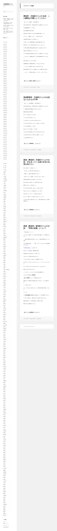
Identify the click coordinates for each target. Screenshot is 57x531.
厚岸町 (4, 244)
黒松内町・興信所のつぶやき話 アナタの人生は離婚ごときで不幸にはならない (8, 19)
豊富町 (4, 475)
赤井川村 (4, 481)
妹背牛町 (4, 276)
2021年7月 (5, 56)
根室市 (4, 355)
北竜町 (4, 230)
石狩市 (4, 423)
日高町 (4, 332)
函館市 (4, 215)
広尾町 (4, 307)
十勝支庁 (4, 233)
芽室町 (4, 464)
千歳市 (4, 235)
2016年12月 (5, 151)
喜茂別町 (4, 255)
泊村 (4, 378)
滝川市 (4, 404)
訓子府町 (4, 473)
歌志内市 (4, 368)
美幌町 (4, 452)
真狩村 (4, 420)
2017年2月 (5, 148)
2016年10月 (5, 155)
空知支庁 (4, 439)
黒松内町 (4, 515)
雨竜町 (4, 502)
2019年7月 (5, 96)
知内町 (4, 421)
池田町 (4, 375)
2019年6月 (5, 98)
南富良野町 (5, 237)
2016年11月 (5, 153)
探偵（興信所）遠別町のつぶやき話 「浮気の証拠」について (36, 227)
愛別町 (4, 317)
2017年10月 (5, 133)
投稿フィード (5, 523)
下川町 (4, 188)
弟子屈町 (4, 309)
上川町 (4, 183)
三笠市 (4, 174)
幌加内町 (4, 300)
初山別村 (4, 217)
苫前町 (4, 466)
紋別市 (4, 441)
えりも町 (4, 165)
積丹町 (4, 438)
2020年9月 (5, 71)
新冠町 (4, 323)
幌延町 (4, 301)
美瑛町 (4, 455)
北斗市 (4, 228)
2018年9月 (5, 114)
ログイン (4, 521)
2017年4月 (5, 144)
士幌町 (4, 260)
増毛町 (4, 257)
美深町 (4, 454)
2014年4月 (5, 158)
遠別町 (4, 486)
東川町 (4, 346)
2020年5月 (5, 78)
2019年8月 (5, 94)
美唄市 (4, 450)
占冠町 (4, 242)
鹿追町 (4, 511)
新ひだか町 (5, 321)
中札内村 (4, 194)
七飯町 (4, 172)
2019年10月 (5, 90)
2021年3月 (5, 63)
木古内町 (4, 339)
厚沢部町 (4, 246)
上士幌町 (4, 178)
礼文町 (4, 429)
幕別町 (4, 303)
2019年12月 (5, 87)
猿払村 (4, 405)
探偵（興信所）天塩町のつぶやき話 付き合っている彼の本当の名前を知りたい (36, 162)
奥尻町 (4, 274)
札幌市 (4, 344)
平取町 (4, 305)
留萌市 (4, 411)
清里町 (4, 396)
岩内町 (4, 292)
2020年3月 (5, 81)
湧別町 (4, 400)
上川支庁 (4, 181)
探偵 (38, 215)
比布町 (4, 369)
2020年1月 (5, 85)
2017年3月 (5, 146)
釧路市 (4, 490)
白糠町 (4, 416)
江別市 (4, 371)
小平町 (4, 287)
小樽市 (4, 289)
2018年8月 (5, 115)
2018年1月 (5, 128)
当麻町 (4, 312)
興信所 (39, 87)
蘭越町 (4, 470)
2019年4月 (5, 101)
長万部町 (4, 495)
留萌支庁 (4, 412)
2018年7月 (5, 117)
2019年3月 (5, 103)
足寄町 (4, 484)
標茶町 (4, 364)
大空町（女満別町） (6, 269)
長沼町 (4, 497)
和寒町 (4, 253)
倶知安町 (4, 210)
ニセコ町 (4, 169)
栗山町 (4, 353)
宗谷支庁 (4, 280)
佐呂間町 (4, 206)
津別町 (4, 382)
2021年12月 (5, 47)
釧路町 (4, 493)
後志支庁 (4, 314)
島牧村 (4, 296)
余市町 (4, 208)
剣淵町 (4, 224)
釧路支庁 (4, 491)
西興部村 (4, 472)
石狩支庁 (4, 425)
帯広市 (4, 298)
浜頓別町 (4, 386)
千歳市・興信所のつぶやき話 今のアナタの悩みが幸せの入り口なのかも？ (8, 32)
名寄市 (4, 251)
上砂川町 (4, 187)
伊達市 (4, 205)
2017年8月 (5, 137)
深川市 (4, 393)
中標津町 (4, 196)
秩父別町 (4, 434)
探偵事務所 (39, 149)
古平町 (4, 249)
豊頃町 (4, 479)
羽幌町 (4, 457)
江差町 (4, 373)
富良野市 (4, 283)
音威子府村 (5, 504)
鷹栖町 (4, 509)
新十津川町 (5, 325)
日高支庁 (4, 330)
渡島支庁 (4, 398)
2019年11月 (5, 89)
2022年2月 (5, 44)
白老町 (4, 418)
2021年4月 (5, 62)
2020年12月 (5, 65)
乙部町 (4, 199)
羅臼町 (4, 448)
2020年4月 (5, 80)
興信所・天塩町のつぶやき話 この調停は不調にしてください (36, 17)
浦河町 (4, 389)
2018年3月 (5, 124)
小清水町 (4, 291)
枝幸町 (4, 352)
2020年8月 (5, 72)
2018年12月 (5, 108)
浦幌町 (4, 387)
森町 (4, 359)
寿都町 (4, 285)
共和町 (4, 214)
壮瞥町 (4, 262)
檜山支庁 (4, 366)
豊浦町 (4, 477)
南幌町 (4, 239)
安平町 (4, 278)
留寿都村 (4, 409)
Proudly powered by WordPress (28, 326)
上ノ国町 (4, 176)
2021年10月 (5, 51)
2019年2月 (5, 105)
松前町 (4, 350)
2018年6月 (5, 119)
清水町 (4, 395)
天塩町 (4, 271)
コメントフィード (6, 525)
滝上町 (4, 402)
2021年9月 (5, 53)
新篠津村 (4, 328)
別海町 (4, 219)
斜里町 (4, 319)
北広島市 (4, 226)
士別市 (4, 258)
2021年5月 (5, 60)
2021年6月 (5, 58)
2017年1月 (5, 150)
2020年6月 (5, 76)
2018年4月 (5, 123)
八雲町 (4, 212)
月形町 (4, 337)
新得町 (4, 326)
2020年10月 (5, 69)
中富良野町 (5, 190)
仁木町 (4, 203)
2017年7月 (5, 139)
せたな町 (4, 167)
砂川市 (4, 427)
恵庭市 (4, 316)
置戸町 (4, 447)
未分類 (4, 341)
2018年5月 (5, 121)
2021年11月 (5, 49)
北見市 (4, 231)
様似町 (4, 360)
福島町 (4, 432)
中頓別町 (4, 197)
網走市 (4, 443)
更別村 (4, 335)
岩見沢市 (4, 294)
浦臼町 (4, 391)
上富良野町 (5, 179)
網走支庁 (4, 445)
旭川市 (4, 334)
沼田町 (4, 377)
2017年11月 (5, 132)
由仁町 (4, 407)
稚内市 (4, 436)
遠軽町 (4, 488)
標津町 (4, 362)
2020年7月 (5, 74)
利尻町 (4, 222)
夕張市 (4, 264)
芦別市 (4, 463)
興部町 (4, 461)
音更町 (4, 506)
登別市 (4, 414)
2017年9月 (5, 135)
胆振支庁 (4, 459)
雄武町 (4, 500)
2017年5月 (5, 142)
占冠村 (4, 240)
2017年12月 (5, 130)
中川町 (4, 192)
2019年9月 (5, 92)
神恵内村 (4, 430)
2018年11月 (5, 110)
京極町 (4, 201)
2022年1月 (5, 46)
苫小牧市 (4, 468)
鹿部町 (4, 513)
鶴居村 (4, 507)
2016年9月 (5, 157)
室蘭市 (4, 282)
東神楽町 (4, 348)
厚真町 (4, 248)
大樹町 (4, 267)
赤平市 (4, 482)
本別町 (4, 343)
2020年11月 (5, 67)
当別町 (4, 310)
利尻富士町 (5, 221)
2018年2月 (5, 126)
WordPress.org (5, 527)
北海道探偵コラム (8, 4)
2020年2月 (5, 83)
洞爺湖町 (4, 380)
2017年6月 (5, 141)
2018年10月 (5, 112)
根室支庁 (4, 357)
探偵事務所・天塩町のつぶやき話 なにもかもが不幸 (37, 98)
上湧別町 (4, 185)
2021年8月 (5, 55)
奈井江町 (4, 273)
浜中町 (4, 384)
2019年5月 (5, 99)
